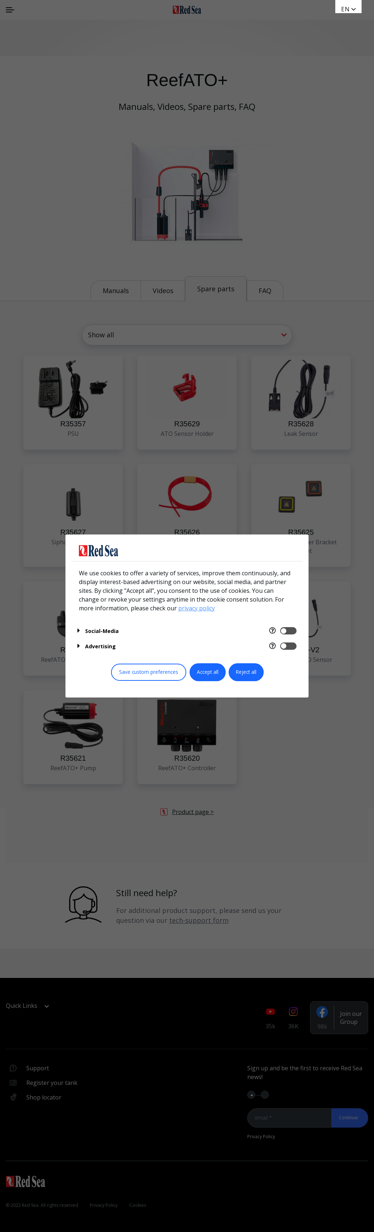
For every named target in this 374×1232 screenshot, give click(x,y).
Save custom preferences (148, 671)
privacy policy (196, 608)
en (345, 9)
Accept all (207, 671)
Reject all (246, 671)
